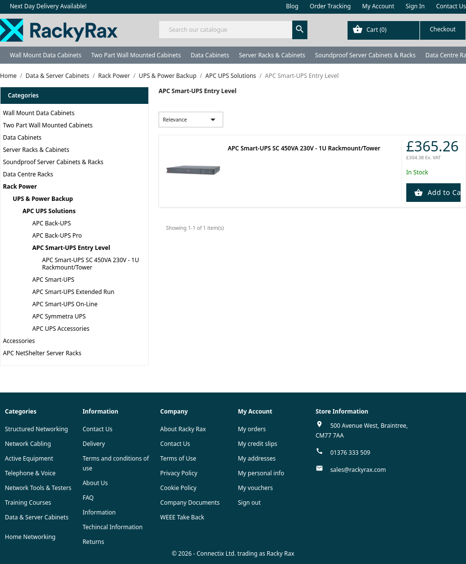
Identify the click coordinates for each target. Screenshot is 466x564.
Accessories (19, 341)
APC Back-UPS (51, 223)
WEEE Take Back (182, 517)
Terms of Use (178, 458)
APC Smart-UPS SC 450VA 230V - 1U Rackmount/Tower (90, 263)
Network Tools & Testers (38, 488)
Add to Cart (443, 192)
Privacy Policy (178, 473)
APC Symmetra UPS (59, 316)
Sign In (415, 6)
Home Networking (30, 537)
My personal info (261, 473)
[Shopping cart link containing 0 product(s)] (406, 30)
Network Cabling (28, 444)
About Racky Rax (183, 429)
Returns (93, 542)
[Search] (233, 30)
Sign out (249, 502)
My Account (378, 6)
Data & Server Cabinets (37, 517)
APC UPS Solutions (49, 211)
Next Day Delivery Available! (48, 6)
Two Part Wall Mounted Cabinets (136, 55)
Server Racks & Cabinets (272, 55)
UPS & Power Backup (43, 199)
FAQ (88, 497)
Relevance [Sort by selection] (191, 119)
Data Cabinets (209, 55)
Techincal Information (113, 527)
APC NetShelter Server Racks (42, 353)
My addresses (257, 458)
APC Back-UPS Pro (57, 235)
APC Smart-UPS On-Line (64, 304)
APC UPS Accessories (61, 328)
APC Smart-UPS (53, 279)
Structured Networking (36, 429)
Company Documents (190, 502)
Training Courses (28, 502)
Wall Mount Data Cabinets (45, 55)
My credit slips (257, 444)
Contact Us (451, 6)
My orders (252, 429)
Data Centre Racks (28, 174)
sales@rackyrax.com (358, 470)
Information (99, 512)
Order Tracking (330, 6)
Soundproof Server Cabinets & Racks (365, 55)
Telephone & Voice (30, 473)
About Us (95, 483)
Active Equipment (29, 458)
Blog (292, 6)
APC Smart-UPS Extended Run (73, 292)
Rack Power (20, 186)
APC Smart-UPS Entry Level (71, 248)
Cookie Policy (178, 488)
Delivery (94, 444)
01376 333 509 (350, 452)
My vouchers (255, 488)
